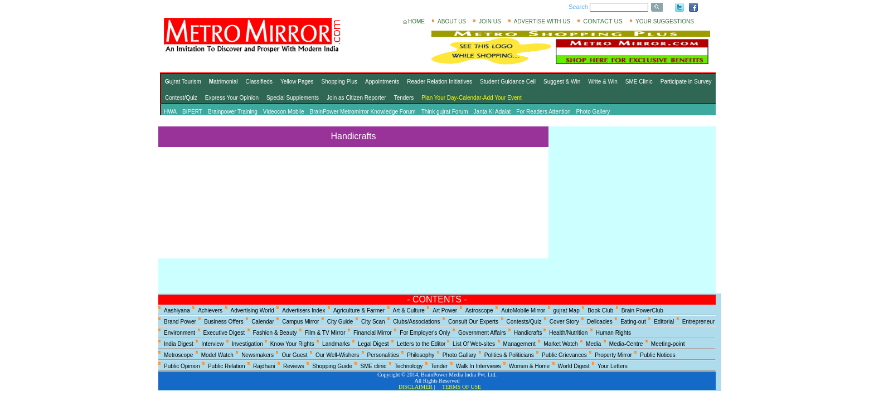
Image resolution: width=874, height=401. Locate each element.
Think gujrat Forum (444, 112)
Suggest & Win (561, 82)
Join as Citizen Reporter (356, 98)
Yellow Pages (297, 82)
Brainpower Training (233, 112)
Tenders (404, 98)
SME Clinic (639, 82)
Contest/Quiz (181, 98)
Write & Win (603, 82)
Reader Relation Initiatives (439, 82)
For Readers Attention (543, 112)
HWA (170, 112)
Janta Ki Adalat (492, 112)
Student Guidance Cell (508, 82)
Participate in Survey (686, 82)
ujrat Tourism (183, 82)
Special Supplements (292, 98)
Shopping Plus (340, 82)
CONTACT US (603, 21)
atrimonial (223, 82)
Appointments (382, 82)
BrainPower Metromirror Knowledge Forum (363, 112)
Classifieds (259, 82)
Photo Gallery (593, 112)
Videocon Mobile (283, 112)
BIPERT (192, 112)
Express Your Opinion (232, 98)
